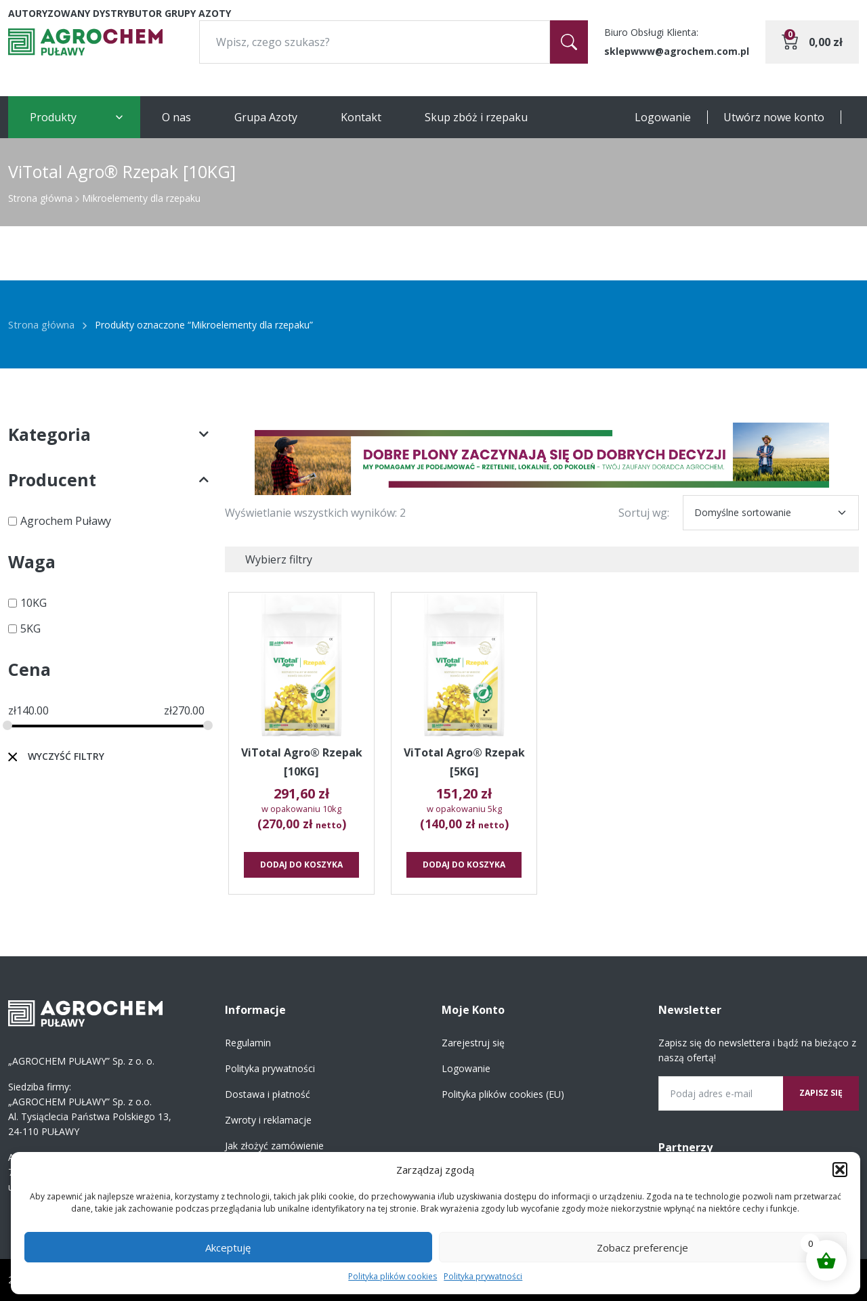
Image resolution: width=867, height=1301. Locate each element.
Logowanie (663, 117)
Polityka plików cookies (392, 1276)
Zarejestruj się (473, 1042)
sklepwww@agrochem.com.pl (676, 51)
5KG (30, 628)
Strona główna (40, 198)
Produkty (53, 117)
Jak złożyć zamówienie (274, 1145)
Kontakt (361, 117)
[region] (542, 459)
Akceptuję (228, 1247)
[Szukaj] (569, 42)
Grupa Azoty (265, 117)
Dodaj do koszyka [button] (301, 864)
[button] (840, 1169)
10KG (33, 602)
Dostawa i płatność (267, 1094)
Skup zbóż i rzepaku (476, 117)
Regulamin (248, 1042)
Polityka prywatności (483, 1276)
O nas (176, 117)
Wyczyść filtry (66, 756)
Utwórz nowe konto (773, 117)
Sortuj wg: (643, 512)
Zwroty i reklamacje (268, 1119)
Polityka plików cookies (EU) (503, 1094)
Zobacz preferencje (642, 1247)
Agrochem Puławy (65, 520)
